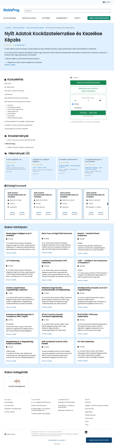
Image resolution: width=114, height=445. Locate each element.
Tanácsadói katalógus (41, 413)
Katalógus (9, 402)
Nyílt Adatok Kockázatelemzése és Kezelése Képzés (60, 28)
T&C (87, 425)
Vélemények (90, 415)
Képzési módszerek (13, 409)
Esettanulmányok (39, 405)
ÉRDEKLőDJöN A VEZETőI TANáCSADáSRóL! (88, 89)
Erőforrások (10, 412)
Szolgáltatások (61, 18)
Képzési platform (65, 410)
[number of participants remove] (76, 100)
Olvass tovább (10, 65)
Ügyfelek (89, 412)
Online (76, 104)
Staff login (57, 444)
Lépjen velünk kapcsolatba (99, 18)
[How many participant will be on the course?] (88, 100)
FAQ (87, 421)
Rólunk (77, 18)
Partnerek (89, 409)
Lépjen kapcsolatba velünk (99, 440)
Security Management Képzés (34, 28)
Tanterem (78, 108)
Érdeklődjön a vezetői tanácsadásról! (40, 409)
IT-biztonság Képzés (18, 28)
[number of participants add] (101, 100)
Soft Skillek (46, 18)
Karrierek (89, 418)
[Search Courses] (67, 11)
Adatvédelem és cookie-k (57, 440)
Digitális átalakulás (66, 402)
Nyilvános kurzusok (29, 18)
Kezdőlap (8, 28)
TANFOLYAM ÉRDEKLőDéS (88, 82)
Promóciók (9, 405)
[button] (107, 204)
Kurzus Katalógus (9, 18)
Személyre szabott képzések (66, 406)
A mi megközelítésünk (41, 402)
